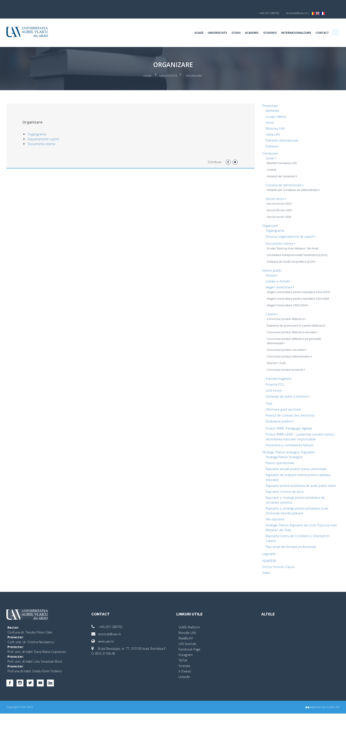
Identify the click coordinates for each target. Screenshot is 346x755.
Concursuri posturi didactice (267, 332)
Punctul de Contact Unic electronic (271, 432)
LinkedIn (184, 713)
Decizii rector (257, 194)
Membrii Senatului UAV (263, 154)
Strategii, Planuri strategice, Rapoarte (270, 474)
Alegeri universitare (261, 291)
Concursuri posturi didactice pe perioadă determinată (269, 358)
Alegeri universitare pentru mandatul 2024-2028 (272, 309)
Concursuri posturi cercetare (268, 367)
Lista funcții (255, 408)
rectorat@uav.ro (125, 671)
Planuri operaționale (261, 485)
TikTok (183, 697)
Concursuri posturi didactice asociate (273, 349)
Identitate (254, 101)
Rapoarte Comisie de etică (266, 523)
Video (248, 609)
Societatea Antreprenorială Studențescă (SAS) (266, 256)
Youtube (184, 702)
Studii (198, 25)
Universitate (180, 25)
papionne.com (278, 748)
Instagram (186, 691)
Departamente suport (81, 130)
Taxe (250, 421)
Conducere (251, 144)
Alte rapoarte (256, 556)
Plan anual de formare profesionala (272, 583)
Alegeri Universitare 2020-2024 (268, 318)
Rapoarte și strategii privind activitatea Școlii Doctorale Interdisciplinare (266, 545)
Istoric (251, 113)
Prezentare (251, 96)
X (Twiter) (185, 708)
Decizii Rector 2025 (260, 205)
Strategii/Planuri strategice (265, 479)
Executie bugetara (260, 396)
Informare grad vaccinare (264, 426)
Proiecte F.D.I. (256, 402)
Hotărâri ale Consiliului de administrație (265, 183)
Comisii (252, 160)
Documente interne (79, 135)
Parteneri (253, 137)
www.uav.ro (121, 678)
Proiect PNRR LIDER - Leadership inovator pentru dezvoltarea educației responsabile (270, 456)
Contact (284, 25)
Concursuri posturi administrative (270, 374)
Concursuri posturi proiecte (267, 387)
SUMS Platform (189, 664)
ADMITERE (251, 597)
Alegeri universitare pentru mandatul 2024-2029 (272, 298)
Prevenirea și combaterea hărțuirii (271, 467)
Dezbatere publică (261, 438)
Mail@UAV (186, 675)
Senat (252, 149)
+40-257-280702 (125, 663)
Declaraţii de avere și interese (269, 413)
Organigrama (74, 125)
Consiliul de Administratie (266, 176)
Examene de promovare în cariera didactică (270, 340)
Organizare (251, 221)
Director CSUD (257, 380)
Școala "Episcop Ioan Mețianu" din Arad (270, 245)
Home (148, 67)
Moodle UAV (187, 669)
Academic (214, 25)
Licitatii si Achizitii (259, 285)
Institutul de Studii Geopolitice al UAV (272, 265)
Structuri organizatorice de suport (272, 232)
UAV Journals (187, 680)
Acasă (161, 25)
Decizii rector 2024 (260, 199)
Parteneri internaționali (263, 131)
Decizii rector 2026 (260, 212)
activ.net (297, 748)
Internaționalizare (259, 25)
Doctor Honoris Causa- (260, 603)
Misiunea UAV (256, 119)
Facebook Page (189, 686)
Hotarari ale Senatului (263, 167)
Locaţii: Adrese (257, 107)
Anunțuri (253, 279)
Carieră (253, 327)
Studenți (232, 25)
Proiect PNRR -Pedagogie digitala (270, 445)
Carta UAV (254, 125)
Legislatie (250, 590)
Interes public (253, 274)
